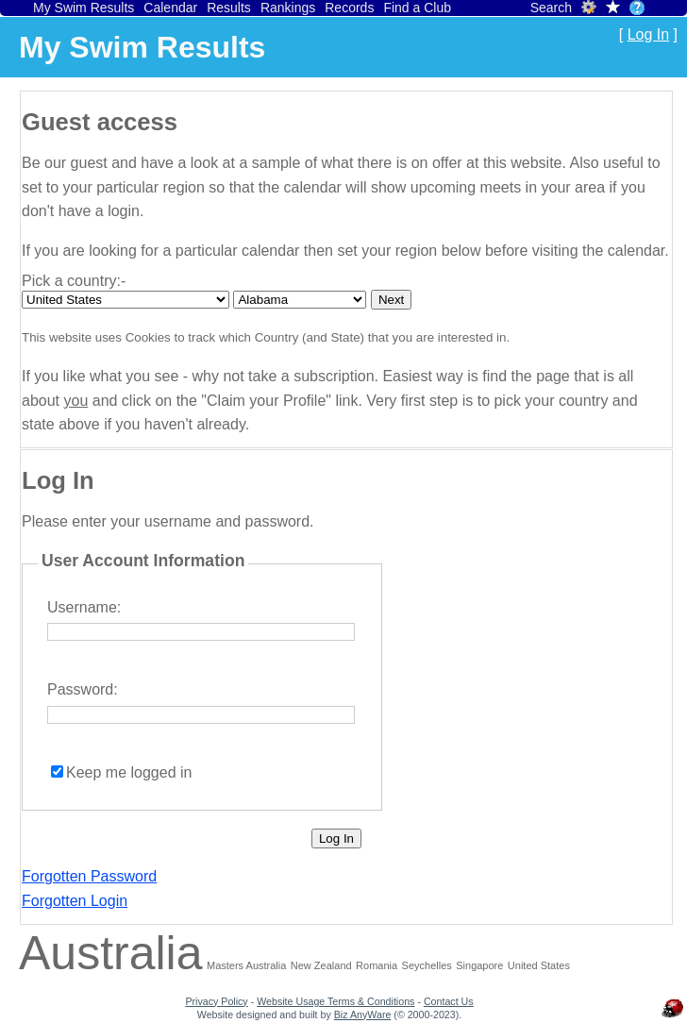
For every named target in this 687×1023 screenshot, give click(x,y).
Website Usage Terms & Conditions (335, 1001)
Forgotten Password (89, 876)
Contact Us (449, 1001)
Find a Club (417, 7)
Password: (82, 689)
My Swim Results (83, 7)
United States (539, 965)
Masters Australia (246, 965)
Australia (111, 953)
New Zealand (321, 965)
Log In (648, 34)
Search (551, 7)
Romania (376, 965)
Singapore (479, 965)
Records (349, 7)
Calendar (170, 7)
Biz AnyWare (363, 1014)
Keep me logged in (129, 772)
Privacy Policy (216, 1001)
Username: (84, 607)
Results (229, 7)
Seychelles (427, 965)
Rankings (287, 7)
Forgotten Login (74, 901)
